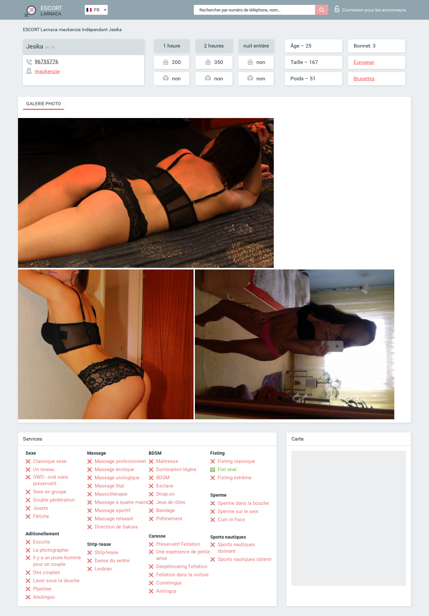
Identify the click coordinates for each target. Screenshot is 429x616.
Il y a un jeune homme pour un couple (57, 561)
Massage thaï (109, 486)
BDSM (163, 478)
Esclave (164, 486)
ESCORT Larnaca (40, 29)
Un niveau (43, 469)
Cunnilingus (169, 583)
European (364, 62)
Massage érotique (114, 469)
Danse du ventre (112, 561)
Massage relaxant (114, 519)
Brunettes (364, 79)
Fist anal (227, 469)
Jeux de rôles (170, 502)
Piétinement (169, 519)
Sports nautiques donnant (236, 548)
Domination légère (176, 469)
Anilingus (166, 591)
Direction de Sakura (116, 527)
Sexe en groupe (49, 492)
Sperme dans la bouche (243, 503)
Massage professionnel (120, 461)
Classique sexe (49, 461)
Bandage (165, 510)
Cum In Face (231, 520)
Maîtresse (167, 461)
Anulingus (44, 597)
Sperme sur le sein (238, 511)
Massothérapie (111, 494)
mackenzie (70, 29)
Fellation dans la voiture (182, 575)
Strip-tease (106, 552)
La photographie (50, 550)
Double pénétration (54, 500)
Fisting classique (236, 461)
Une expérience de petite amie (183, 555)
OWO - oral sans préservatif (50, 480)
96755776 (46, 61)
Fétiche (41, 516)
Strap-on (165, 494)
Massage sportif (112, 510)
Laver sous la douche (56, 581)
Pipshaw (42, 589)
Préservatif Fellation (178, 544)
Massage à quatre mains (122, 502)
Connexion (370, 8)
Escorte (41, 542)
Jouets (40, 508)
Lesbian (103, 569)
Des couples (46, 572)
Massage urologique (117, 478)
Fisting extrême (235, 478)
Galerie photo (43, 103)
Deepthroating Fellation (181, 566)
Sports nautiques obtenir (245, 559)
